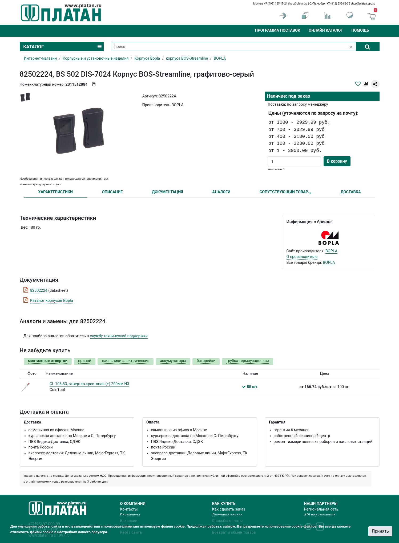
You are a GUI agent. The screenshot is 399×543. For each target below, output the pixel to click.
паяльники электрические (125, 361)
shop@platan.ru (298, 3)
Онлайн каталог (326, 30)
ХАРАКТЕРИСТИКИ (55, 192)
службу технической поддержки (119, 336)
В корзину (337, 161)
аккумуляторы (173, 361)
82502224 (38, 290)
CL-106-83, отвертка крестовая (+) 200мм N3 (89, 384)
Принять (380, 531)
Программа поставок (277, 30)
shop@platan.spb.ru (363, 3)
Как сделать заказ (228, 509)
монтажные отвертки (47, 361)
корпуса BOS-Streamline (187, 58)
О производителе (302, 256)
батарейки (206, 361)
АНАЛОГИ (221, 192)
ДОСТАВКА (351, 192)
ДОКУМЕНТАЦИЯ (167, 192)
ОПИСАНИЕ (112, 192)
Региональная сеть (321, 509)
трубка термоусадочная (247, 361)
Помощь (360, 30)
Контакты (129, 509)
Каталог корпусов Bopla (51, 300)
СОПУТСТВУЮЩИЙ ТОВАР (286, 192)
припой (84, 361)
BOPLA (331, 251)
